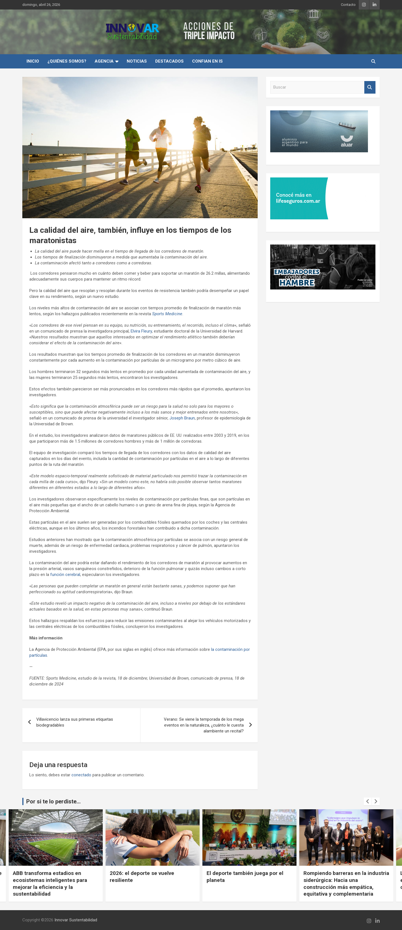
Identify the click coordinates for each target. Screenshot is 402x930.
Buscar (369, 87)
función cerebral (65, 574)
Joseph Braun (182, 418)
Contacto (348, 5)
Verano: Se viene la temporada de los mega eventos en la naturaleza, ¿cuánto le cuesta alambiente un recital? (204, 725)
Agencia (104, 61)
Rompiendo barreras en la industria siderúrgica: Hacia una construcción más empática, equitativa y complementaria (346, 883)
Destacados (169, 61)
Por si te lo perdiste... (53, 801)
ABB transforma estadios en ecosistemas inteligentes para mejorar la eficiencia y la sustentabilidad (50, 883)
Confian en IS (207, 61)
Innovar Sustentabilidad (75, 919)
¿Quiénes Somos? (66, 61)
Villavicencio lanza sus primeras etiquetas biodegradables (74, 722)
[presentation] (368, 801)
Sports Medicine (167, 313)
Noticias (137, 61)
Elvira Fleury (141, 331)
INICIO (33, 61)
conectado (81, 774)
